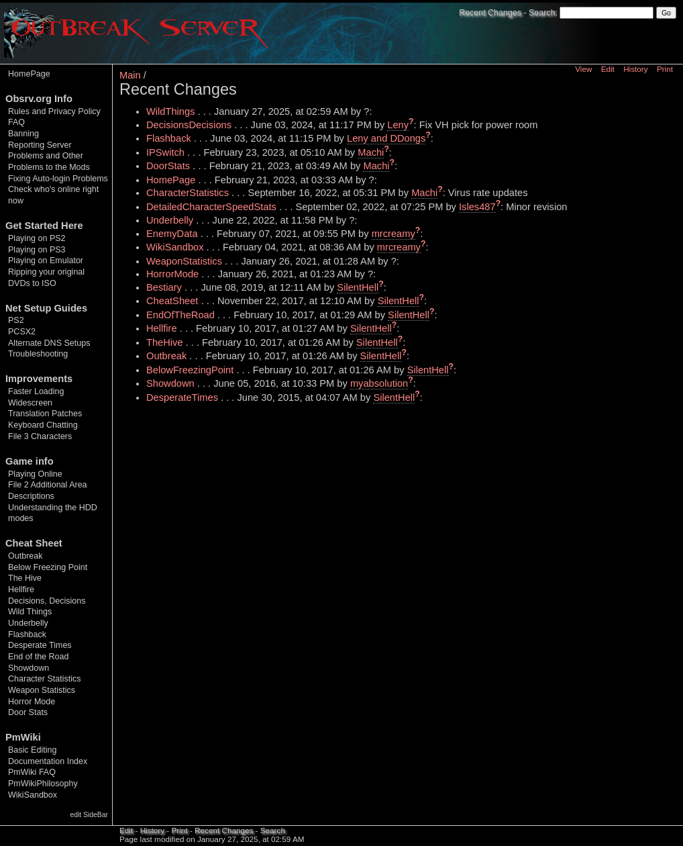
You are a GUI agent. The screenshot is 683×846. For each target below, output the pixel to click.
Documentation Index (47, 761)
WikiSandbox (32, 795)
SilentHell (357, 287)
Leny (398, 125)
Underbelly (28, 623)
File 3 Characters (40, 436)
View (583, 68)
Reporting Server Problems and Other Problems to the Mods (49, 156)
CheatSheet (172, 300)
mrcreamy (393, 233)
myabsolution (379, 383)
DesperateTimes (182, 397)
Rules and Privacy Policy (54, 111)
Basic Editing (32, 750)
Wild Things (30, 611)
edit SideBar (89, 814)
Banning (23, 133)
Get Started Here (44, 225)
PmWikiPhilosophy (43, 783)
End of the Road (38, 656)
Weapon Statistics (41, 690)
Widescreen (30, 403)
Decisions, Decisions (46, 601)
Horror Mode (31, 701)
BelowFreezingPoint (189, 370)
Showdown (28, 668)
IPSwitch (165, 152)
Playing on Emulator (45, 260)
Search (542, 12)
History (635, 68)
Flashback (27, 634)
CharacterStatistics (187, 192)
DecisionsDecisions (188, 125)
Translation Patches (45, 413)
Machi (371, 152)
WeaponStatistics (184, 261)
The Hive (25, 578)
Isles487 (477, 206)
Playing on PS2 (37, 238)
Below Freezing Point (47, 567)
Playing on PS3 (37, 249)
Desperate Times (40, 645)
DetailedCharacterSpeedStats (211, 206)
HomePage (29, 74)
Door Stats (28, 712)
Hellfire (21, 589)
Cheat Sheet (33, 543)
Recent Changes (490, 12)
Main (130, 75)
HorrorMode (172, 274)
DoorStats (168, 165)
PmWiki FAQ (32, 772)
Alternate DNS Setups (49, 343)
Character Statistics (44, 679)
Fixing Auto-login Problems (58, 178)
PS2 (16, 320)
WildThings (170, 111)
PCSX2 (22, 331)
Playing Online (35, 474)
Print (665, 68)
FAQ (16, 122)
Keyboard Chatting (43, 425)
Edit (608, 68)
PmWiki (23, 737)
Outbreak (25, 556)
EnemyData (172, 233)
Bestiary (164, 287)
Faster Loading (36, 391)
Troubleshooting (38, 354)
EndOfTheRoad (180, 315)
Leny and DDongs (386, 138)
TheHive (164, 342)
